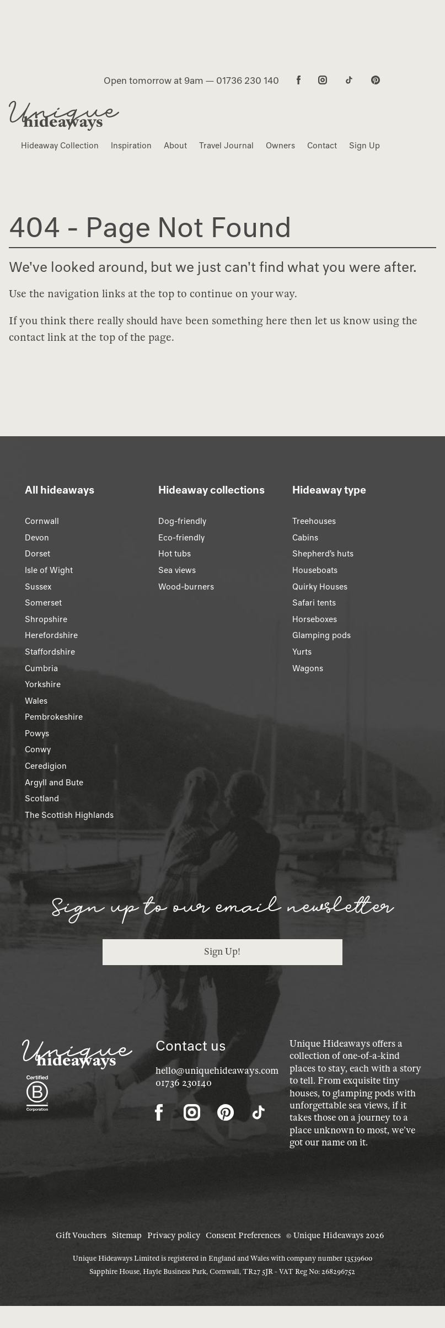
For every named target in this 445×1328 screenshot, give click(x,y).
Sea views (177, 570)
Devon (37, 538)
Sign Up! (222, 951)
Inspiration (131, 146)
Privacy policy (173, 1235)
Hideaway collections (211, 489)
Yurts (302, 652)
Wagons (307, 668)
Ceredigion (46, 766)
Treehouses (314, 521)
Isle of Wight (49, 570)
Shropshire (46, 619)
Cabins (305, 538)
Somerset (43, 603)
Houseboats (314, 570)
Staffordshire (50, 652)
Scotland (42, 799)
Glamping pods (321, 635)
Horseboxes (314, 619)
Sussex (38, 587)
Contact (322, 146)
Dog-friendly (182, 521)
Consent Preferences (243, 1235)
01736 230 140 (247, 80)
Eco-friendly (181, 538)
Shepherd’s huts (322, 554)
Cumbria (41, 668)
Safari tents (314, 603)
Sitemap (127, 1235)
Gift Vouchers (81, 1235)
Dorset (37, 554)
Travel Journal (226, 146)
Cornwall (42, 521)
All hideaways (59, 489)
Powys (37, 733)
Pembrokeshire (54, 717)
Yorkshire (43, 684)
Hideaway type (329, 489)
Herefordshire (51, 635)
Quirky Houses (319, 587)
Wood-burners (186, 587)
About (175, 146)
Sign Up (364, 146)
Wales (36, 701)
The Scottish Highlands (69, 815)
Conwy (38, 749)
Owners (280, 146)
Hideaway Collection (60, 146)
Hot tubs (174, 554)
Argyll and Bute (54, 783)
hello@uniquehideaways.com (217, 1071)
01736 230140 (184, 1083)
